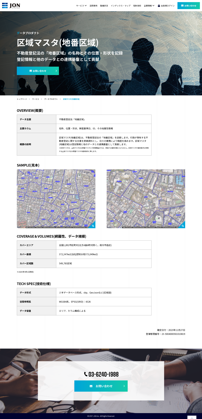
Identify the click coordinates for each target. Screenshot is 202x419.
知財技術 (137, 5)
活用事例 (93, 5)
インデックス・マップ (120, 5)
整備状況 (104, 5)
